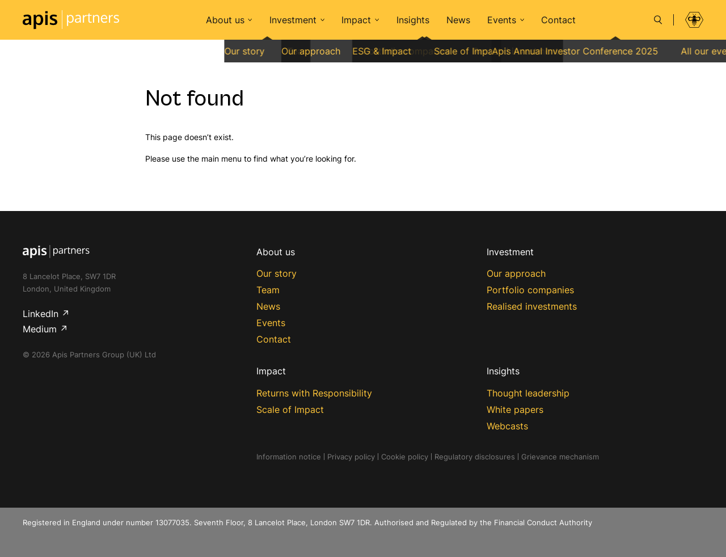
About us (225, 20)
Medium (40, 329)
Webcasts (507, 426)
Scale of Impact (290, 409)
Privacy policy (351, 456)
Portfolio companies (530, 290)
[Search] (658, 20)
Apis (71, 19)
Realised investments (532, 306)
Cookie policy (404, 456)
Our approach (516, 273)
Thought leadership (528, 393)
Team (268, 290)
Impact (356, 20)
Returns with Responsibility (314, 393)
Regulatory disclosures (474, 456)
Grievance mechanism (560, 456)
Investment (292, 20)
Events (501, 20)
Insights (412, 20)
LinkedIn (40, 313)
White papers (515, 409)
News (458, 20)
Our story (276, 273)
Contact (558, 20)
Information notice (288, 456)
